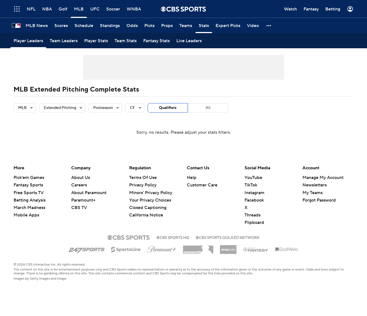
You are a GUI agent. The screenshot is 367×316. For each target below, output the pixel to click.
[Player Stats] (96, 40)
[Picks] (149, 25)
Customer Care (202, 185)
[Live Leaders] (189, 40)
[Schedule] (84, 25)
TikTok (250, 185)
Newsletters (314, 185)
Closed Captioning (147, 207)
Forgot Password (319, 200)
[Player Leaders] (28, 40)
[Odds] (132, 25)
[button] (269, 25)
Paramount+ (83, 200)
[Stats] (203, 25)
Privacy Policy (142, 185)
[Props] (167, 25)
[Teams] (185, 25)
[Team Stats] (125, 40)
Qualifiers (168, 107)
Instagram (254, 193)
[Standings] (110, 25)
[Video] (253, 25)
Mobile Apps (26, 215)
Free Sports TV (29, 193)
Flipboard (254, 222)
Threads (252, 215)
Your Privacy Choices (150, 200)
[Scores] (61, 25)
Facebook (254, 200)
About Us (80, 177)
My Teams (312, 193)
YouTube (253, 177)
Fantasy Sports (28, 185)
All (208, 107)
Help (191, 177)
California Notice (146, 215)
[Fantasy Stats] (156, 40)
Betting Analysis (30, 200)
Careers (79, 185)
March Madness (29, 207)
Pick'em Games (29, 177)
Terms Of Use (143, 177)
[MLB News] (36, 25)
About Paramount (89, 193)
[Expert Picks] (228, 25)
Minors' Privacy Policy (150, 193)
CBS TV (79, 207)
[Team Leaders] (63, 40)
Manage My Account (323, 177)
